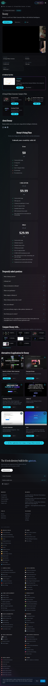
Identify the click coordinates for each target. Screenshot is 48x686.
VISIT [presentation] (20, 87)
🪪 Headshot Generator (5, 549)
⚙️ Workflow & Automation (30, 610)
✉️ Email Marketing (5, 622)
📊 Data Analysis (4, 639)
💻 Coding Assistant (5, 597)
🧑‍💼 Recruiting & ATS (29, 626)
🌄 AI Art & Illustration (5, 532)
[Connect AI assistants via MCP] (24, 476)
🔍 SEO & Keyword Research (7, 626)
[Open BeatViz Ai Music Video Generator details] (28, 99)
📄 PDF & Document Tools (30, 583)
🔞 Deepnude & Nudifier (6, 666)
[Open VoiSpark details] (9, 81)
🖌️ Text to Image (4, 562)
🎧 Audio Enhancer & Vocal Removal (8, 572)
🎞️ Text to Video (28, 534)
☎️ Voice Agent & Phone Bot (6, 583)
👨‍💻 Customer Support (29, 618)
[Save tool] (26, 22)
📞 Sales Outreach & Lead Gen (7, 624)
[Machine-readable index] (24, 480)
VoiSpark (18, 81)
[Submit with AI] (39, 3)
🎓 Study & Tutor (28, 653)
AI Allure (27, 520)
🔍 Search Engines (4, 643)
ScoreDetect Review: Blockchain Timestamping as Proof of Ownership (35, 495)
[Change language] (5, 484)
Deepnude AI (27, 513)
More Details (29, 87)
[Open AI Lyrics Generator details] (12, 418)
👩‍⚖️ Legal (26, 624)
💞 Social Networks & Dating (30, 651)
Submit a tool (3, 503)
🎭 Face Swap (4, 545)
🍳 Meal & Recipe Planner (30, 597)
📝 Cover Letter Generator (30, 576)
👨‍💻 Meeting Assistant (29, 599)
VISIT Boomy (7, 22)
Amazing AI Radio (15, 108)
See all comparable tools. (6, 347)
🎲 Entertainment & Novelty (30, 641)
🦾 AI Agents (27, 595)
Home (3, 6)
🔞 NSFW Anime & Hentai (6, 670)
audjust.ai (28, 398)
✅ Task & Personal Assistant (30, 605)
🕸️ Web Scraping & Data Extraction (8, 610)
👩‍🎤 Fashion (3, 547)
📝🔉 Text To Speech (5, 578)
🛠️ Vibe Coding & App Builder (7, 605)
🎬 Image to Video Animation (30, 532)
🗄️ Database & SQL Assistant (6, 599)
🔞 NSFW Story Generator (6, 672)
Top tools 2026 (4, 501)
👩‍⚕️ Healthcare (27, 647)
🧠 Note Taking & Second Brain (31, 601)
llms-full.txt (3, 515)
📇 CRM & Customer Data (6, 618)
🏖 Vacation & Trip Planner (30, 608)
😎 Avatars (3, 538)
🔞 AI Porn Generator (5, 662)
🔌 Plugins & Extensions (6, 603)
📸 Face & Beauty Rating (6, 543)
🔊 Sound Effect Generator (6, 576)
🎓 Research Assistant (5, 641)
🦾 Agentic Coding (4, 595)
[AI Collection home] (3, 3)
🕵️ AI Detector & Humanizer (30, 570)
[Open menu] (45, 2)
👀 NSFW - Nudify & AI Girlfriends (32, 659)
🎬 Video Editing (28, 541)
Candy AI (27, 518)
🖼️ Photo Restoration (5, 560)
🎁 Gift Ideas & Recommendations (31, 645)
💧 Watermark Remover (5, 564)
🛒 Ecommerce (28, 620)
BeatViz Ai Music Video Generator (38, 98)
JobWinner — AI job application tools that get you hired (35, 506)
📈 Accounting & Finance (30, 616)
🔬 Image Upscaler (4, 555)
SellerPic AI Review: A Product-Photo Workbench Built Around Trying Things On (35, 503)
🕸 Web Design (4, 608)
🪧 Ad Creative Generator (6, 616)
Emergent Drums (14, 97)
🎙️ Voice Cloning (4, 585)
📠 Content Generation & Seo (30, 574)
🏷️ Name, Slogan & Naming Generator (32, 580)
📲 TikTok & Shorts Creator (30, 536)
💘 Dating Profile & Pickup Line (31, 639)
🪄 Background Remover (6, 541)
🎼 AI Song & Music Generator (7, 570)
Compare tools (4, 497)
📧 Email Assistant (4, 620)
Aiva (27, 427)
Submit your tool (7, 470)
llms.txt (2, 513)
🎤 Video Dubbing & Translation (31, 538)
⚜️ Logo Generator (4, 557)
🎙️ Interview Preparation (29, 622)
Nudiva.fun (27, 515)
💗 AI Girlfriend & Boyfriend (6, 659)
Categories (9, 6)
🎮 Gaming (27, 643)
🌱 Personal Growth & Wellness (31, 603)
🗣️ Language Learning (29, 649)
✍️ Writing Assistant (29, 589)
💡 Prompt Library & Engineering (31, 585)
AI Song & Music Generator (19, 6)
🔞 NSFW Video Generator (6, 674)
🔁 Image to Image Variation (6, 553)
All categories (4, 495)
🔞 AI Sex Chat (4, 664)
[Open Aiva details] (36, 418)
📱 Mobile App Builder (5, 601)
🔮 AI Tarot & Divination (30, 636)
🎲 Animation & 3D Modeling (7, 534)
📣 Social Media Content (6, 628)
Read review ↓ (18, 22)
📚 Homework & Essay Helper (31, 578)
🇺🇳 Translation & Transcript (6, 580)
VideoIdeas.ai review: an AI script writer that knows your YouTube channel (35, 499)
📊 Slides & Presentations (30, 631)
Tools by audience (4, 499)
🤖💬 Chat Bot (4, 636)
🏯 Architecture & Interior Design (7, 536)
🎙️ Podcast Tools (4, 574)
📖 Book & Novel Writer (29, 572)
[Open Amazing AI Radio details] (6, 109)
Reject (37, 680)
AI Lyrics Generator (8, 427)
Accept (42, 680)
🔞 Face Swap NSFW (5, 668)
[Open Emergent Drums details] (6, 99)
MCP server (3, 518)
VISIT (14, 378)
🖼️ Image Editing (4, 551)
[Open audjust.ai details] (36, 389)
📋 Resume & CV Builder (30, 628)
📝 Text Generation (28, 587)
